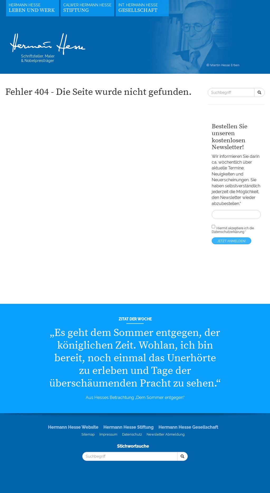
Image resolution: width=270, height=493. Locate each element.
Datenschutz (132, 434)
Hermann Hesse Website (73, 427)
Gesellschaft (137, 10)
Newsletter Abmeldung (166, 434)
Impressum (108, 434)
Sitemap (88, 434)
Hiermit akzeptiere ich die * (233, 229)
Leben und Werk (32, 10)
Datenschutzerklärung (228, 232)
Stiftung (76, 10)
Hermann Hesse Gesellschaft (188, 427)
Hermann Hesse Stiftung (128, 427)
